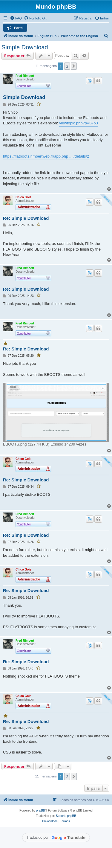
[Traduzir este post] (89, 80)
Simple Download (24, 47)
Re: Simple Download (26, 218)
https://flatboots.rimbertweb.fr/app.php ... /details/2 (46, 156)
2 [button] (67, 66)
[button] (74, 66)
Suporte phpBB (66, 816)
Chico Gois (23, 197)
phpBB (40, 810)
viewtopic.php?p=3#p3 (78, 123)
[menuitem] (16, 18)
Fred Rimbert (25, 75)
